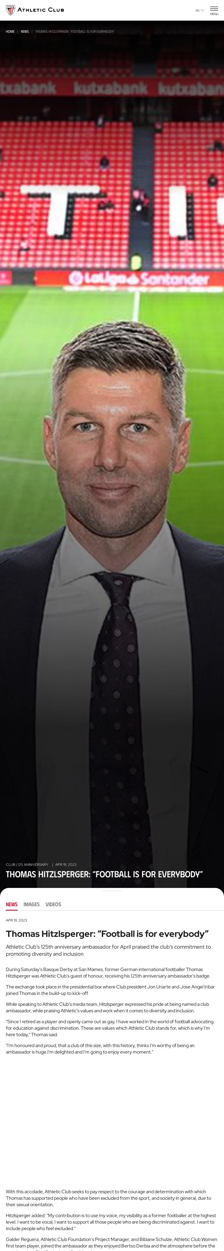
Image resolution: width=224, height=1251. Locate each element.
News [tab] (12, 904)
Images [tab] (32, 904)
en (200, 10)
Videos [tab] (53, 904)
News (25, 31)
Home (10, 31)
